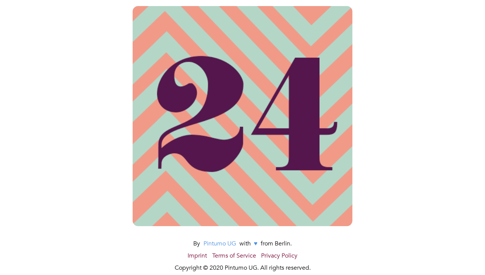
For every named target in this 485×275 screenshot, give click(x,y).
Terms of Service (234, 256)
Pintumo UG (219, 243)
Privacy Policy (279, 256)
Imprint (197, 256)
